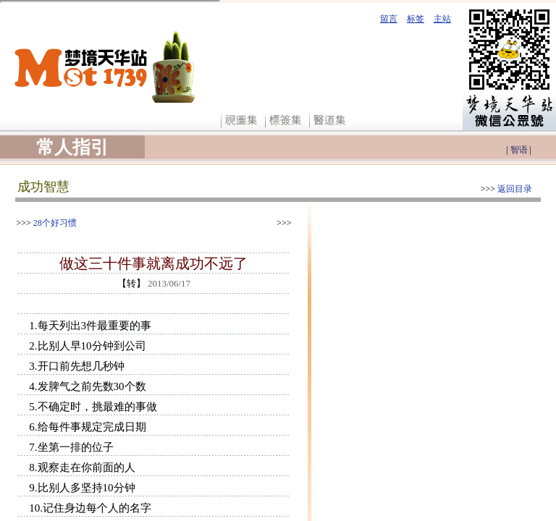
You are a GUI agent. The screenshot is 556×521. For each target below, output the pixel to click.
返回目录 (514, 189)
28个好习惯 (55, 223)
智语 (519, 150)
